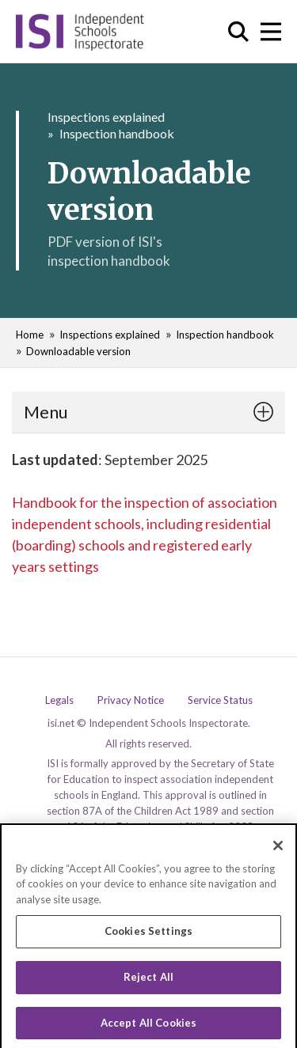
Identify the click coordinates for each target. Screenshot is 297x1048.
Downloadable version (78, 351)
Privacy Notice (130, 700)
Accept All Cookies (148, 1027)
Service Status (220, 700)
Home (30, 334)
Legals (59, 700)
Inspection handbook (116, 133)
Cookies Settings (148, 936)
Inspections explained (106, 116)
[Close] (278, 850)
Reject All (148, 981)
